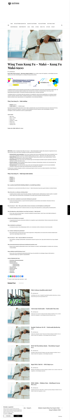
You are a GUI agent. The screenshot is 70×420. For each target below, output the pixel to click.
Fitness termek (12, 269)
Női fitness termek (13, 261)
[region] (13, 411)
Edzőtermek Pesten (16, 265)
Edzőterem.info (12, 71)
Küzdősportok (12, 272)
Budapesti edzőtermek (13, 262)
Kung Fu (10, 279)
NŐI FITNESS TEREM (51, 23)
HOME (11, 23)
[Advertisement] (35, 15)
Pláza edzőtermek (13, 266)
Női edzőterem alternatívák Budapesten (16, 260)
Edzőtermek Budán (16, 264)
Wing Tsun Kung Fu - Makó (22, 279)
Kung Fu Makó (14, 279)
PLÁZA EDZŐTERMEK (42, 23)
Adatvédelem (10, 413)
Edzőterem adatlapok (13, 268)
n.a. (14, 177)
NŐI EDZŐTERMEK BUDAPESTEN (20, 23)
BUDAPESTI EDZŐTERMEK (32, 23)
